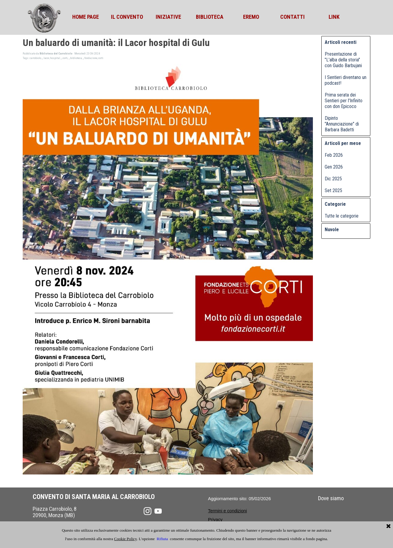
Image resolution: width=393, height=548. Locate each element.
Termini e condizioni (227, 510)
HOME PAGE (85, 17)
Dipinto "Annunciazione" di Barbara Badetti (342, 124)
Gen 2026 (334, 167)
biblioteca (76, 58)
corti (65, 58)
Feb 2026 (334, 155)
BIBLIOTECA (209, 17)
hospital (55, 58)
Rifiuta (162, 539)
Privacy (215, 519)
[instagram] (147, 511)
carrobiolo (35, 58)
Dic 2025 (333, 179)
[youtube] (158, 511)
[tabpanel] (230, 510)
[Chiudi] (388, 526)
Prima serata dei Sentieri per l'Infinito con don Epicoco (343, 100)
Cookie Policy (125, 539)
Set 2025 (333, 190)
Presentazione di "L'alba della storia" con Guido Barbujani (343, 59)
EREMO (251, 17)
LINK (334, 17)
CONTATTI (292, 17)
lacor (46, 58)
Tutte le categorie (342, 216)
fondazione (90, 58)
